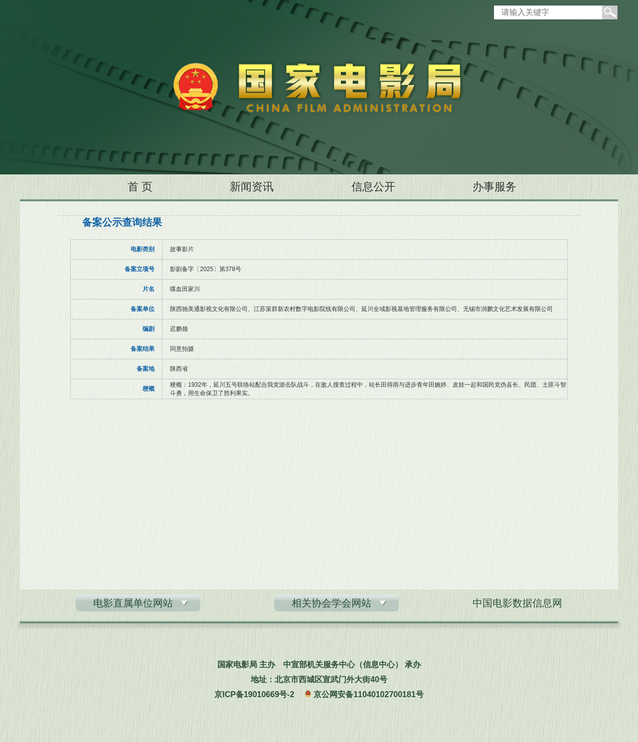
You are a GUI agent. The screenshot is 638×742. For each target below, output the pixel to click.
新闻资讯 (252, 186)
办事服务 (494, 186)
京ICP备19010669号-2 (254, 694)
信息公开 (373, 186)
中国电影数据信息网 (517, 602)
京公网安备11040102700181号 (369, 694)
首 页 (140, 186)
